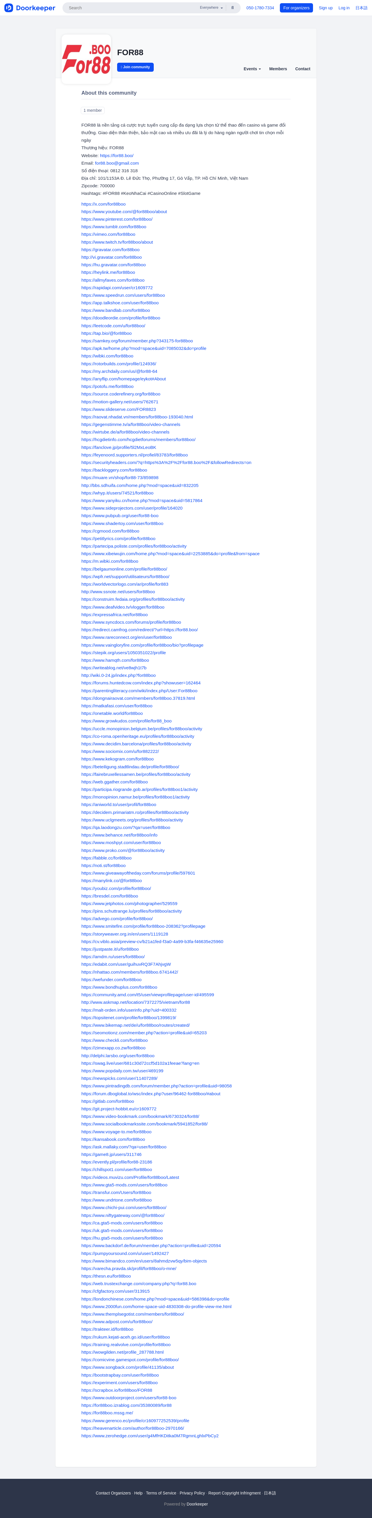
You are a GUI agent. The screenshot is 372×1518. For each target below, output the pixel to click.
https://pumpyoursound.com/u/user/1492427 (125, 1253)
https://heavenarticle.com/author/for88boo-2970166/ (132, 1428)
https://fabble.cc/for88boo (106, 857)
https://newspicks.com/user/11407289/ (119, 1078)
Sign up (325, 8)
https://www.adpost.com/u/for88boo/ (117, 1321)
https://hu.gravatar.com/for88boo (113, 264)
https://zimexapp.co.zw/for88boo (113, 1047)
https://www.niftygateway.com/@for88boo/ (122, 1215)
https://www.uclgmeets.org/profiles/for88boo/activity (132, 819)
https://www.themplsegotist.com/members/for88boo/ (132, 1314)
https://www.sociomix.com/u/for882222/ (120, 751)
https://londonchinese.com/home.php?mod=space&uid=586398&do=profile (155, 1298)
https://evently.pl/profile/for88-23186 (116, 1161)
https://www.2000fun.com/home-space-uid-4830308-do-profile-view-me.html (156, 1306)
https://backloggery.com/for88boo (114, 469)
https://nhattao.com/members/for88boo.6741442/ (129, 972)
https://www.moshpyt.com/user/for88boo (121, 842)
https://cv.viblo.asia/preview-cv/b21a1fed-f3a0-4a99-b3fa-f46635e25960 (152, 941)
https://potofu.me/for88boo (107, 386)
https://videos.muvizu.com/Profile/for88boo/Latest (130, 1177)
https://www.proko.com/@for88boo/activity (123, 850)
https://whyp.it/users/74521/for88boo (117, 492)
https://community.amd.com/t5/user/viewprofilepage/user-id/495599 (147, 994)
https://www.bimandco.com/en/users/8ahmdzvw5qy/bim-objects (144, 1260)
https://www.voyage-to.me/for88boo (116, 1131)
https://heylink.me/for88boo (108, 272)
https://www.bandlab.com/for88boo (115, 310)
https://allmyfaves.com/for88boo (112, 280)
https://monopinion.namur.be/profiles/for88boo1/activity (135, 796)
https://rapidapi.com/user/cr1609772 (117, 287)
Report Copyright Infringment (234, 1493)
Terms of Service (161, 1493)
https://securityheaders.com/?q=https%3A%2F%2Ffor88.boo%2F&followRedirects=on (166, 462)
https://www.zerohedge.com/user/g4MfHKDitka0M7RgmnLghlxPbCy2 (150, 1435)
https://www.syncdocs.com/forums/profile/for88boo (131, 622)
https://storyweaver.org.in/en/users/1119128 (124, 933)
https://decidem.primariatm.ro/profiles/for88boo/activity (135, 812)
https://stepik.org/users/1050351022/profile (123, 652)
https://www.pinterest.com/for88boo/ (117, 219)
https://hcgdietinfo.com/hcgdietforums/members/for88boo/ (138, 439)
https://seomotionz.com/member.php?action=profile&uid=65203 (144, 1032)
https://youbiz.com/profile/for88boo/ (116, 888)
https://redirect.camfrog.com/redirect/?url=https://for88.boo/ (139, 629)
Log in (344, 8)
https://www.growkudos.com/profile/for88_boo (126, 720)
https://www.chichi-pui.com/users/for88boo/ (124, 1207)
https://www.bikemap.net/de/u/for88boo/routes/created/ (135, 1025)
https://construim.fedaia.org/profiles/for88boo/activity (133, 599)
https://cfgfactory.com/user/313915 (115, 1291)
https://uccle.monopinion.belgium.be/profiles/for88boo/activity (141, 728)
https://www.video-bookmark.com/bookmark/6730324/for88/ (140, 1116)
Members (278, 68)
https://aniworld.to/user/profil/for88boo (118, 804)
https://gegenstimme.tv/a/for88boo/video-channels (130, 424)
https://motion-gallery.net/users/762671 (119, 401)
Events (252, 68)
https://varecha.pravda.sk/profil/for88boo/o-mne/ (128, 1268)
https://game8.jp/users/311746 (111, 1154)
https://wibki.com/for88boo (107, 355)
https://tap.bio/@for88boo (106, 333)
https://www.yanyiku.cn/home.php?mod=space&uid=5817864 (142, 500)
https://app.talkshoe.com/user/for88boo (120, 302)
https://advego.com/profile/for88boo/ (117, 918)
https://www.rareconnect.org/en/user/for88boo (126, 637)
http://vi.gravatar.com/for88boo (111, 257)
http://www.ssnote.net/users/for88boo (118, 591)
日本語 (361, 8)
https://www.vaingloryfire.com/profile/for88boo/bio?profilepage (142, 645)
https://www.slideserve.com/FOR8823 (118, 409)
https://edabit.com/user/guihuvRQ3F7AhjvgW (126, 964)
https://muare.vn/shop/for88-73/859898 (119, 477)
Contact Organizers (113, 1493)
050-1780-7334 (260, 8)
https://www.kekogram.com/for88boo (117, 758)
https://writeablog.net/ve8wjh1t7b (113, 667)
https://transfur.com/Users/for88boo (116, 1192)
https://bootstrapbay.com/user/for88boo (120, 1375)
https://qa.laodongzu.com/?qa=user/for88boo (125, 827)
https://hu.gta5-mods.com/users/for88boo (122, 1237)
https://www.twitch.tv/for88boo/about (117, 242)
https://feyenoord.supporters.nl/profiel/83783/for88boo (134, 454)
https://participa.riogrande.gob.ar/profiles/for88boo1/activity (139, 789)
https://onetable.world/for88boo (112, 713)
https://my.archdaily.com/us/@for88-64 (119, 371)
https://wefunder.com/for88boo (111, 979)
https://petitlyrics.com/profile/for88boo (118, 538)
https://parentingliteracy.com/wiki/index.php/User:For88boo (139, 690)
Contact (302, 68)
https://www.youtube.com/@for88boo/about (124, 211)
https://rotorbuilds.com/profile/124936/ (118, 363)
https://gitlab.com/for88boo (107, 1101)
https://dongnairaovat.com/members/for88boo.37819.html (138, 698)
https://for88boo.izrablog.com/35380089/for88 (126, 1405)
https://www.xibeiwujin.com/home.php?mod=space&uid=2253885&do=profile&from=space (170, 553)
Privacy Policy (192, 1493)
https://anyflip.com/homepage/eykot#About (123, 378)
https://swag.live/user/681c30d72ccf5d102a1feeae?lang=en (140, 1063)
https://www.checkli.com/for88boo (114, 1040)
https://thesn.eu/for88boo (106, 1276)
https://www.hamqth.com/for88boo (115, 660)
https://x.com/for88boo (103, 204)
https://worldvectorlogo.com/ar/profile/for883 (124, 584)
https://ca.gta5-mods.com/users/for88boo (122, 1222)
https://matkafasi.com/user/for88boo (117, 705)
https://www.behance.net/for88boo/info (119, 834)
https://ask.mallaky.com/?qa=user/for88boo (124, 1146)
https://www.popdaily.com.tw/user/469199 (122, 1070)
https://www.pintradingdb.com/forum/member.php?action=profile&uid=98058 (156, 1085)
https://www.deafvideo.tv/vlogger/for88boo (122, 607)
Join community (135, 67)
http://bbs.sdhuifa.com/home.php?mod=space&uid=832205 (139, 485)
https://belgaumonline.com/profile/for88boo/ (124, 568)
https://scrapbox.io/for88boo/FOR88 (116, 1390)
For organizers (296, 8)
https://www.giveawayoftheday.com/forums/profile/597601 (138, 872)
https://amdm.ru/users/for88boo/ (113, 956)
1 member (92, 110)
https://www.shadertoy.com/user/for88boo (122, 523)
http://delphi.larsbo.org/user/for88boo (118, 1055)
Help (138, 1493)
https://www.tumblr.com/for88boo (113, 226)
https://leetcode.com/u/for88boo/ (113, 325)
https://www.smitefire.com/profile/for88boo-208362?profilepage (143, 926)
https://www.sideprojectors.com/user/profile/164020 (132, 508)
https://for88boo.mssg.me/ (107, 1412)
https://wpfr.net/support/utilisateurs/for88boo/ (125, 576)
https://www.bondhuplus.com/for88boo (119, 987)
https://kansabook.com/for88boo (113, 1139)
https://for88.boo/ (117, 155)
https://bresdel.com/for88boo (109, 895)
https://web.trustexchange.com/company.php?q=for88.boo (138, 1283)
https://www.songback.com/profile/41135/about (127, 1367)
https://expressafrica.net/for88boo (114, 614)
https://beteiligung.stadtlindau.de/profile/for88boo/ (130, 766)
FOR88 (130, 52)
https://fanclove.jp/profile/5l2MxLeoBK (118, 447)
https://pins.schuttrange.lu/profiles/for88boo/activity (131, 911)
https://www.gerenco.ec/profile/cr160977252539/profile (135, 1420)
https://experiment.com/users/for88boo (119, 1382)
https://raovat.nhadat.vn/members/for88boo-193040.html (137, 416)
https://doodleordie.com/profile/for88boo (120, 317)
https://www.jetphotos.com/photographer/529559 (129, 903)
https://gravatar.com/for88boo (110, 249)
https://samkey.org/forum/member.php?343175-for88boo (137, 340)
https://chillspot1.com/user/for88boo (116, 1169)
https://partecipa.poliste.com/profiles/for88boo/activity (134, 546)
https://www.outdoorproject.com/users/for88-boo (128, 1397)
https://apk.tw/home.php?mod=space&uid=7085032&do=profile (143, 348)
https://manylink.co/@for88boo (111, 880)
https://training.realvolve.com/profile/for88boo (126, 1344)
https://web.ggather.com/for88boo (114, 781)
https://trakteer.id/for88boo (107, 1329)
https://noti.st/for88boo (103, 865)
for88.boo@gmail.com (117, 163)
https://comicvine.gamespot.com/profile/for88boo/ (130, 1359)
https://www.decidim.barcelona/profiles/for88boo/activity (136, 743)
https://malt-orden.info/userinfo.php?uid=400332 (128, 1010)
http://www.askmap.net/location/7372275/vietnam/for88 (135, 1002)
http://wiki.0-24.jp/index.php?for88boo (118, 675)
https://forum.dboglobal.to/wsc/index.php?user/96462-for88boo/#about (150, 1093)
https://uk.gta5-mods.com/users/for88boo (122, 1230)
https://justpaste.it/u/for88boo (110, 949)
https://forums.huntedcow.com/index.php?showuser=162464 (141, 682)
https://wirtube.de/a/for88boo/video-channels (125, 431)
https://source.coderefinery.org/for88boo (120, 393)
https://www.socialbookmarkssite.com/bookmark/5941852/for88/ (144, 1123)
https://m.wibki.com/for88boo (109, 561)
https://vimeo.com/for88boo (108, 234)
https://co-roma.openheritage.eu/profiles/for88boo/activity (137, 736)
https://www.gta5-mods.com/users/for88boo (124, 1184)
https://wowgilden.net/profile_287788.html (122, 1352)
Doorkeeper (197, 1504)
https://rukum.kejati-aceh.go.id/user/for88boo (125, 1336)
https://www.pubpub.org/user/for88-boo (119, 515)
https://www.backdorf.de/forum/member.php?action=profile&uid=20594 (151, 1245)
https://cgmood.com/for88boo (110, 530)
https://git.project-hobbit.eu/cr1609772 (118, 1108)
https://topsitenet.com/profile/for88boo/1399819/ (128, 1017)
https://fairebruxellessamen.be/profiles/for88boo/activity (136, 774)
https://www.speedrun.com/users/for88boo (123, 295)
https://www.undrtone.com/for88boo (116, 1199)
